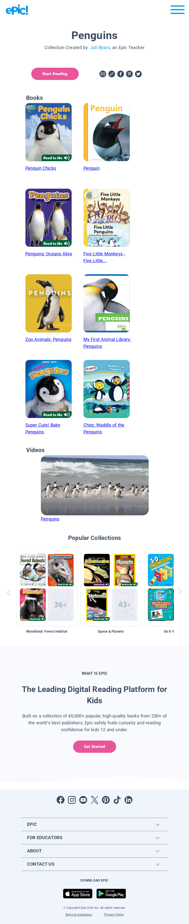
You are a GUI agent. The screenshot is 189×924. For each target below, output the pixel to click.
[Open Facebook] (60, 800)
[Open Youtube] (83, 800)
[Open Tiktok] (117, 800)
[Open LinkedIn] (128, 800)
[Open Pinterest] (106, 800)
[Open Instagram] (72, 800)
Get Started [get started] (94, 746)
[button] (47, 588)
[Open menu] (177, 11)
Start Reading (54, 73)
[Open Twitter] (94, 800)
